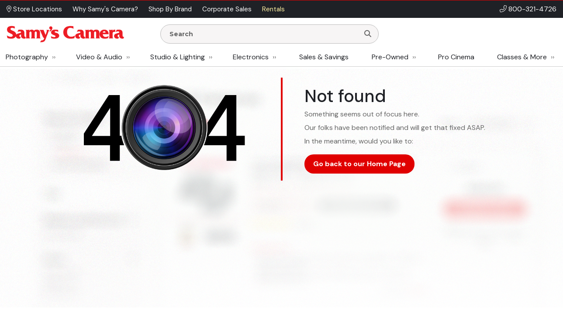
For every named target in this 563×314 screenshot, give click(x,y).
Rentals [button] (273, 9)
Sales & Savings (324, 56)
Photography (27, 56)
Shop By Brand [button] (170, 9)
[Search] (368, 34)
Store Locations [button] (34, 9)
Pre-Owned (390, 56)
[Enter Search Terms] (263, 34)
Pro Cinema (456, 56)
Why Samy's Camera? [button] (105, 9)
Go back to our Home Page (359, 163)
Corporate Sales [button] (227, 9)
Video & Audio (99, 56)
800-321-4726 (532, 9)
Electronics (251, 56)
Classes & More (522, 56)
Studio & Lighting (177, 56)
